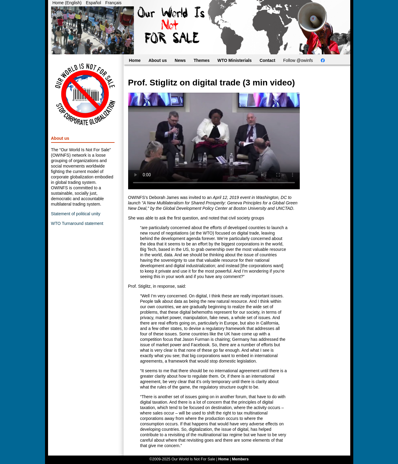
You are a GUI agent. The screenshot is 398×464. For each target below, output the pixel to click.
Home (135, 60)
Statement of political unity (75, 213)
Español (93, 2)
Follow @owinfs (298, 60)
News (180, 60)
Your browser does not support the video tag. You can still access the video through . (214, 141)
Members (240, 459)
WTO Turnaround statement (77, 223)
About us (157, 60)
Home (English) (67, 2)
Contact (267, 60)
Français (113, 2)
